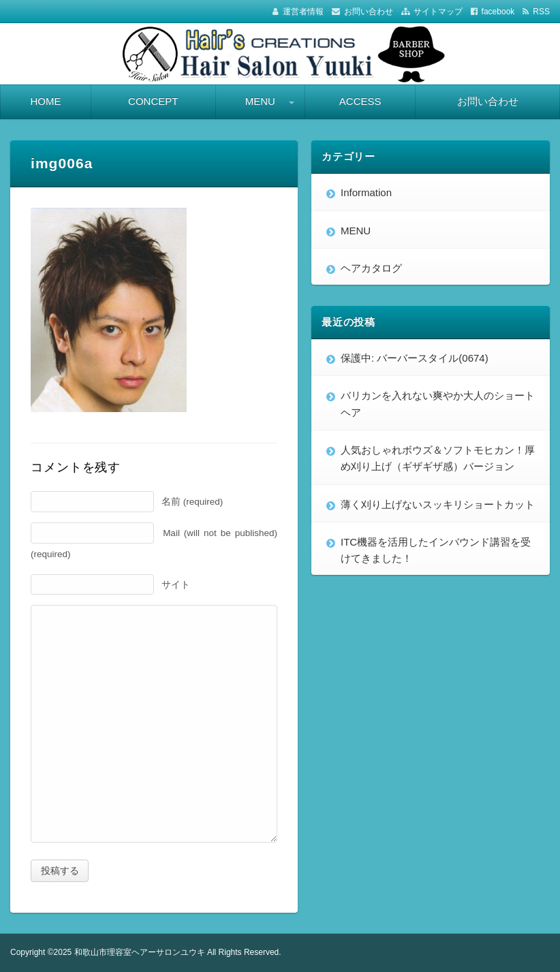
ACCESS (360, 101)
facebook (498, 11)
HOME (45, 101)
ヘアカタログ (371, 268)
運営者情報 (303, 11)
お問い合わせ (368, 11)
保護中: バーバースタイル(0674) (414, 358)
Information (366, 192)
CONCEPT (153, 101)
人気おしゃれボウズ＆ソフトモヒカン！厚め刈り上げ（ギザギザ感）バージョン (438, 458)
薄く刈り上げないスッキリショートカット (438, 504)
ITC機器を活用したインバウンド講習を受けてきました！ (436, 550)
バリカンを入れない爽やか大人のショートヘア (438, 404)
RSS (541, 11)
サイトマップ (438, 11)
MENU (260, 101)
